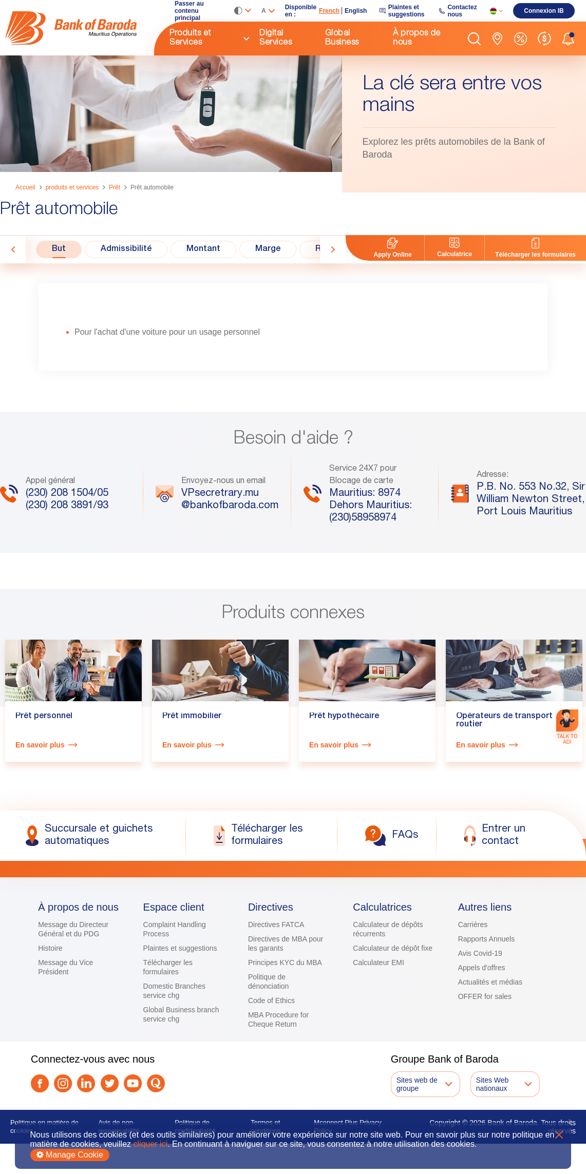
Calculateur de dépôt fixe (392, 1000)
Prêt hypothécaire (344, 784)
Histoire (50, 1000)
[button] (474, 38)
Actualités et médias (490, 1034)
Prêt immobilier (191, 784)
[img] (79, 28)
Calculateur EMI (378, 1015)
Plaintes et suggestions (180, 1000)
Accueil (25, 187)
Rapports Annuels (486, 991)
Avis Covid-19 (480, 1006)
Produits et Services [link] (190, 38)
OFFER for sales (485, 1049)
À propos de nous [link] (417, 38)
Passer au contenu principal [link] (189, 11)
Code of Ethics (271, 1053)
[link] (79, 27)
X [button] (559, 1134)
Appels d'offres (481, 1020)
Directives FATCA (276, 977)
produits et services (72, 187)
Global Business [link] (342, 38)
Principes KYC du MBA (285, 1015)
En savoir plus (40, 812)
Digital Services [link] (275, 38)
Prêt (114, 187)
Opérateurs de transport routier (504, 788)
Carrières (473, 977)
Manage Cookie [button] (70, 1154)
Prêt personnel (43, 784)
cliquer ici (151, 1144)
